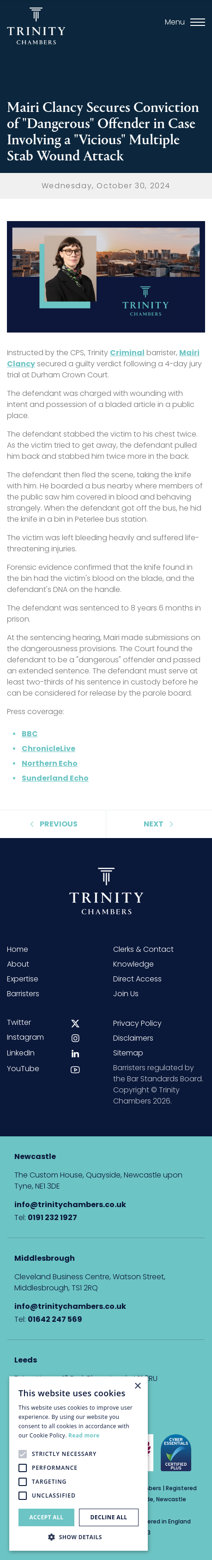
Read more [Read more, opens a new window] (83, 1435)
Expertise (22, 979)
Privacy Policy (137, 1023)
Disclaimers (133, 1038)
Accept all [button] (47, 1517)
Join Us (126, 993)
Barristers (23, 993)
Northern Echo (50, 763)
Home (17, 949)
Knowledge (133, 964)
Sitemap (128, 1053)
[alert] (78, 1463)
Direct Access (137, 979)
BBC (30, 733)
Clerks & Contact (143, 949)
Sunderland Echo (55, 778)
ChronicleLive (48, 748)
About (18, 964)
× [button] (137, 1386)
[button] (78, 1537)
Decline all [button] (109, 1517)
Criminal (127, 352)
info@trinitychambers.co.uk (70, 1204)
